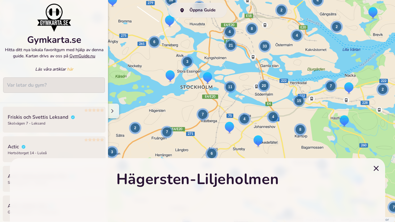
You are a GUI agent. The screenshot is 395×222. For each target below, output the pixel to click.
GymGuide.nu (82, 59)
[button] (112, 152)
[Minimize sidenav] (112, 111)
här (70, 72)
